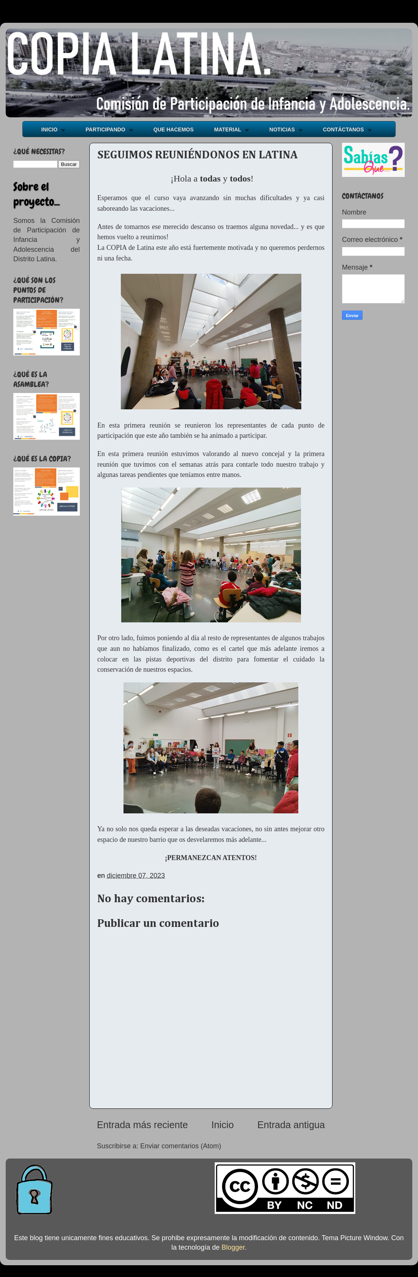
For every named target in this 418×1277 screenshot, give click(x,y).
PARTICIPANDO (105, 129)
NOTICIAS (282, 129)
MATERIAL (227, 129)
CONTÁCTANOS (343, 129)
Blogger (233, 1247)
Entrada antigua (291, 1124)
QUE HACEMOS (174, 129)
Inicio (222, 1124)
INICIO (49, 129)
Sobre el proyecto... (36, 194)
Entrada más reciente (142, 1124)
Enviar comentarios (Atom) (180, 1146)
